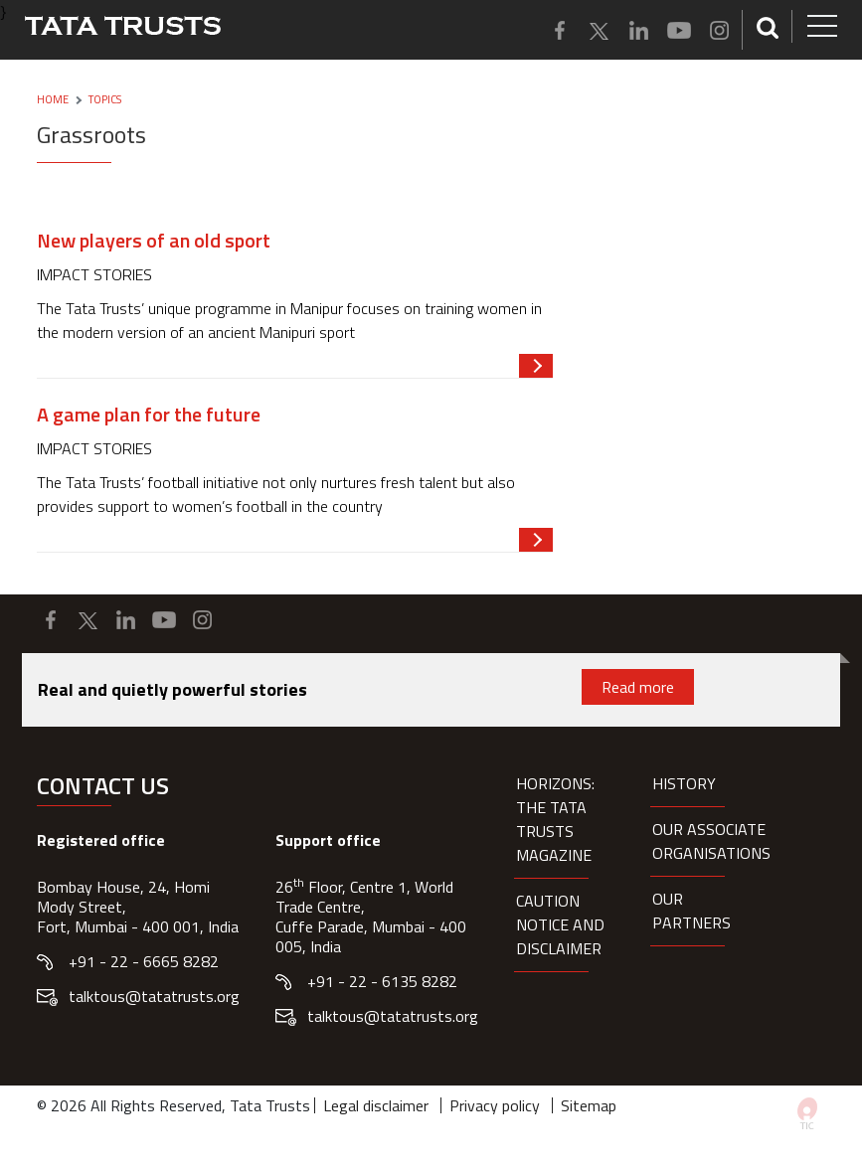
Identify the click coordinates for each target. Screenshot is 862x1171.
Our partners (691, 910)
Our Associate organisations (711, 841)
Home (53, 99)
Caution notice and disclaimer (560, 924)
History (684, 783)
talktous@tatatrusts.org (154, 996)
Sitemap (588, 1105)
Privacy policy (494, 1105)
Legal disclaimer (376, 1105)
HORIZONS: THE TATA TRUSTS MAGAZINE (555, 819)
